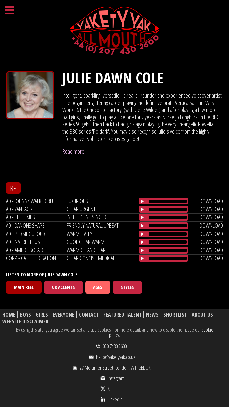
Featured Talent (122, 314)
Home (8, 314)
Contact (89, 314)
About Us (202, 314)
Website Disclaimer (25, 321)
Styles (127, 287)
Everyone (63, 314)
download (211, 201)
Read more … (75, 151)
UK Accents (63, 287)
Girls (42, 314)
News (152, 314)
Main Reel (24, 287)
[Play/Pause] (142, 201)
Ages (97, 287)
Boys (25, 314)
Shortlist (175, 314)
